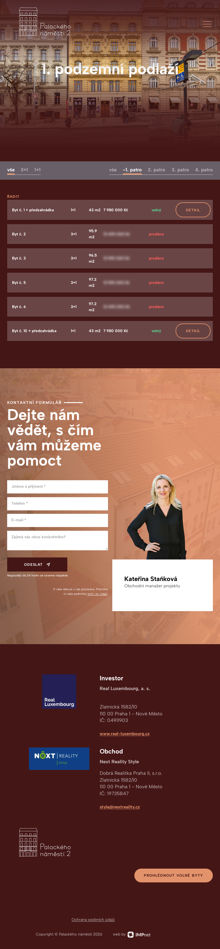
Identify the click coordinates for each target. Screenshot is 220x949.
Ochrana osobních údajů (93, 919)
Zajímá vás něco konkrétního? (38, 536)
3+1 (24, 170)
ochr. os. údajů (97, 594)
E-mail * (18, 520)
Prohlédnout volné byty (173, 875)
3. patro (180, 170)
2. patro (156, 170)
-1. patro (132, 170)
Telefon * (19, 503)
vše (11, 170)
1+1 (37, 170)
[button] (207, 24)
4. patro (204, 170)
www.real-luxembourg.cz (125, 733)
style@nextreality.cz (120, 806)
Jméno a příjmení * (28, 486)
